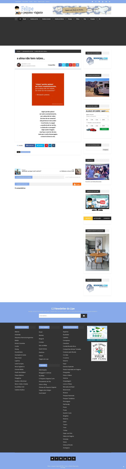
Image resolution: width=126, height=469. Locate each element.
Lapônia (17, 361)
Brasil (24, 19)
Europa (70, 19)
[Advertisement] (63, 34)
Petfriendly (66, 404)
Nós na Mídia (25, 1)
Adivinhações (43, 370)
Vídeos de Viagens (68, 436)
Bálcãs (17, 340)
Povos (65, 407)
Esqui (64, 364)
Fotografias (66, 372)
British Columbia (20, 343)
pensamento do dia (28, 51)
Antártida (17, 335)
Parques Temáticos (69, 398)
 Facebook (30, 145)
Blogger (77, 184)
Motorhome (66, 390)
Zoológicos (66, 448)
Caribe (17, 346)
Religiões (65, 416)
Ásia (85, 19)
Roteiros (65, 419)
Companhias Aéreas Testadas (72, 349)
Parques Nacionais (68, 395)
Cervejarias (66, 340)
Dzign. (64, 467)
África (77, 19)
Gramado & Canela (20, 355)
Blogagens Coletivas (45, 373)
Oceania (92, 19)
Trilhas (65, 430)
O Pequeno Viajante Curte (46, 378)
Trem (64, 427)
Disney (17, 349)
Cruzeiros (66, 358)
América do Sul (34, 19)
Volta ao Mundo (68, 445)
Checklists (66, 343)
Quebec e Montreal (20, 381)
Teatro (65, 424)
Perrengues (66, 401)
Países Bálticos (19, 375)
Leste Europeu (19, 364)
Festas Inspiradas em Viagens (72, 369)
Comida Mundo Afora (69, 346)
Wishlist (41, 335)
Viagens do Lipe (41, 1)
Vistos (65, 442)
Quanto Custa (67, 413)
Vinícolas (65, 439)
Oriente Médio (19, 369)
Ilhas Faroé (18, 358)
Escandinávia (18, 352)
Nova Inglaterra (19, 366)
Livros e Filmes (67, 384)
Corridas (65, 355)
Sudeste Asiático (20, 390)
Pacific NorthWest (20, 372)
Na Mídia (41, 376)
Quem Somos (18, 1)
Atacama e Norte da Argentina (24, 337)
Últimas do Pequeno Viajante (47, 387)
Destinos (48, 1)
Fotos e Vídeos (67, 375)
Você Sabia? (42, 393)
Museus (65, 393)
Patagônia (18, 378)
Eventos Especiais (68, 366)
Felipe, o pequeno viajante (53, 466)
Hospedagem (67, 381)
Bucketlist (66, 335)
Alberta (17, 332)
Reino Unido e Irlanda (21, 384)
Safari (65, 422)
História (65, 378)
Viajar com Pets (67, 433)
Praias (65, 410)
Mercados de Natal (68, 387)
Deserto (65, 361)
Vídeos (35, 1)
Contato (31, 1)
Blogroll (41, 339)
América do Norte (59, 19)
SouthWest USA (19, 387)
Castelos (65, 337)
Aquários (65, 332)
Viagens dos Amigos (45, 390)
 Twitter (40, 145)
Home (18, 51)
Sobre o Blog (43, 384)
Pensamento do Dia (45, 381)
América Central (46, 19)
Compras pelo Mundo (69, 352)
